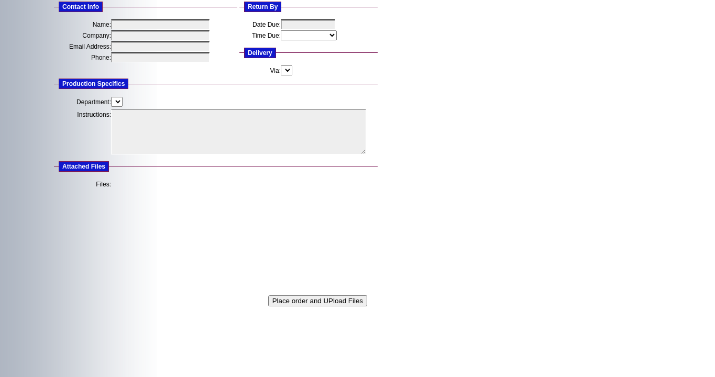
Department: (93, 102)
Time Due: (266, 35)
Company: (96, 35)
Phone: (101, 57)
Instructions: (94, 114)
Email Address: (90, 46)
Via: (275, 70)
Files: (103, 184)
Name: (102, 24)
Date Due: (266, 24)
